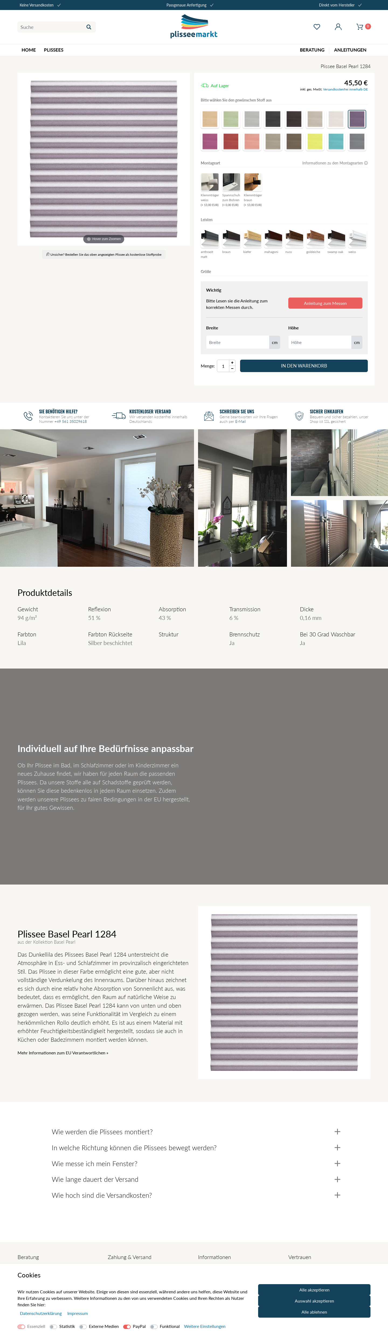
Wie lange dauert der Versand (196, 1179)
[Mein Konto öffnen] (338, 27)
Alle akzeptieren (314, 1289)
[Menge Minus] (232, 369)
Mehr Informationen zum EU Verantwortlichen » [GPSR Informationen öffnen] (63, 1052)
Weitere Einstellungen (205, 1326)
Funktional (170, 1326)
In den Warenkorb (304, 366)
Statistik (67, 1326)
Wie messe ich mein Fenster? (196, 1163)
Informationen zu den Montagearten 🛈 (335, 163)
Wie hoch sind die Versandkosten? (196, 1195)
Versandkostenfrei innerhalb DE (345, 89)
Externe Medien (104, 1326)
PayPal (139, 1326)
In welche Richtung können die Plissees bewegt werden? (196, 1147)
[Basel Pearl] (104, 159)
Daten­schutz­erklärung (41, 1313)
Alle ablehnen (314, 1311)
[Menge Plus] (232, 363)
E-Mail (240, 421)
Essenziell (36, 1326)
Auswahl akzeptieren (314, 1300)
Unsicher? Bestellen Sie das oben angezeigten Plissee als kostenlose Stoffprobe (103, 254)
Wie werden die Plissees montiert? (196, 1132)
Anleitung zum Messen (325, 303)
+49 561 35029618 (70, 421)
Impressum (77, 1313)
